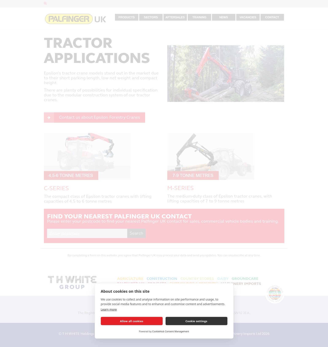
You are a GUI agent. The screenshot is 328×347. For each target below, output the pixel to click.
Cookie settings (196, 321)
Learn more (109, 309)
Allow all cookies (131, 321)
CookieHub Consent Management (170, 331)
